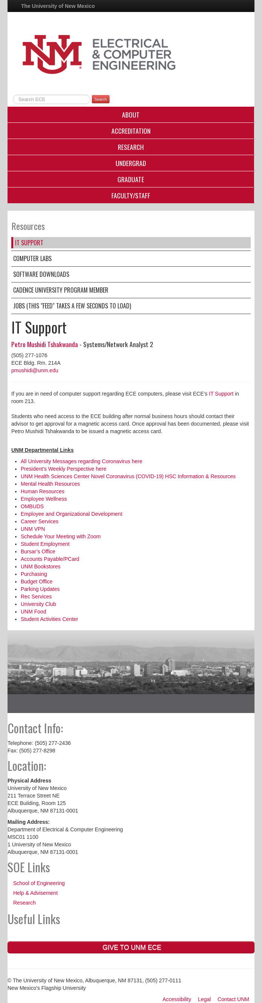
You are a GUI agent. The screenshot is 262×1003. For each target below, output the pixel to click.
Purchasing (34, 574)
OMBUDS (32, 506)
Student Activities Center (49, 619)
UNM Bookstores (41, 566)
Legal (204, 999)
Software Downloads (41, 274)
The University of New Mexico (58, 6)
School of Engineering (39, 883)
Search (100, 99)
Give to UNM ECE (131, 947)
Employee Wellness (44, 499)
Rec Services (36, 597)
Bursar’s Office (38, 551)
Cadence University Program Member (60, 290)
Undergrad (131, 163)
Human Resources (42, 491)
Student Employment (45, 544)
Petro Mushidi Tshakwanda (44, 344)
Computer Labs (32, 258)
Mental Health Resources (50, 484)
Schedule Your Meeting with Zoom (61, 536)
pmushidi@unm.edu (34, 370)
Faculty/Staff (130, 195)
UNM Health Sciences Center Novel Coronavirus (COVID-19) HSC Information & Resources (128, 476)
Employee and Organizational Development (71, 514)
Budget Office (37, 582)
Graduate (130, 179)
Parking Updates (40, 589)
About (131, 114)
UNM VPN (33, 529)
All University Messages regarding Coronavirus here (81, 461)
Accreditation (131, 131)
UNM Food (33, 612)
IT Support (29, 242)
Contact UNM (233, 999)
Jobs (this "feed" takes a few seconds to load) (72, 305)
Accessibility (177, 999)
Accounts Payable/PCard (50, 559)
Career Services (39, 521)
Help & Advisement (35, 893)
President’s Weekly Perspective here (63, 469)
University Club (38, 604)
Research (131, 147)
